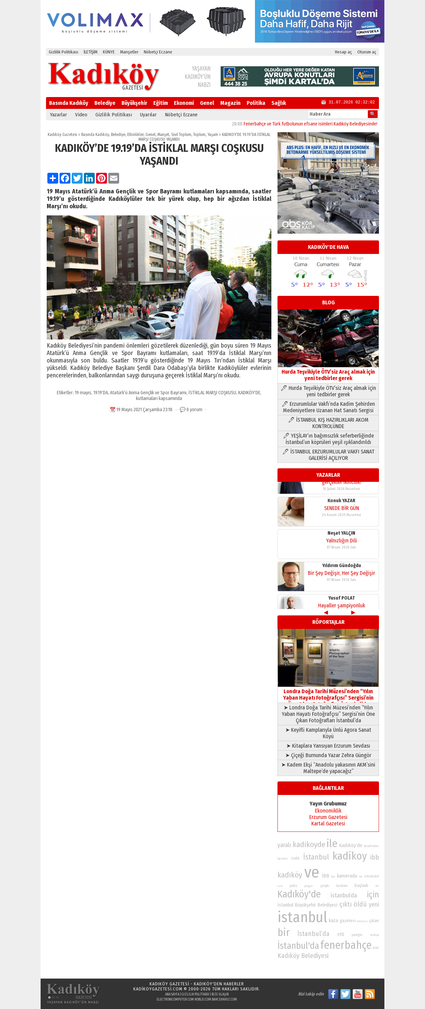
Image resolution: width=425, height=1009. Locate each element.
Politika (256, 103)
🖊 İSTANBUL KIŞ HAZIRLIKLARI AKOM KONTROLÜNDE (328, 423)
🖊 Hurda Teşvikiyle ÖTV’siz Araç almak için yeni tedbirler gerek (328, 391)
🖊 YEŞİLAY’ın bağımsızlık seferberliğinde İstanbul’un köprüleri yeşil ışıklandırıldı (328, 438)
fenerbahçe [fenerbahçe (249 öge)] (346, 945)
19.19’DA (100, 393)
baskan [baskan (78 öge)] (342, 886)
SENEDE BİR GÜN (341, 493)
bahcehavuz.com (224, 1000)
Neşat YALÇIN (341, 518)
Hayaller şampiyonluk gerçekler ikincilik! (341, 593)
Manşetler (129, 51)
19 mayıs (83, 393)
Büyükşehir (134, 103)
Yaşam (212, 134)
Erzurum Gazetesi (328, 817)
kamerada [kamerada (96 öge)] (347, 876)
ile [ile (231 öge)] (332, 843)
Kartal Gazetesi (328, 823)
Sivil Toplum (181, 134)
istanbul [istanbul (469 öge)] (302, 917)
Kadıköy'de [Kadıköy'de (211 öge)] (299, 894)
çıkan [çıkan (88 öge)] (374, 920)
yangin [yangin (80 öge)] (357, 934)
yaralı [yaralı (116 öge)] (284, 845)
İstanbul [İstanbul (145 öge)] (316, 857)
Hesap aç (343, 51)
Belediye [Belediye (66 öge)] (362, 921)
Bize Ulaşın (220, 994)
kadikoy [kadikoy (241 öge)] (349, 856)
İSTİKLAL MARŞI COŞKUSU (212, 393)
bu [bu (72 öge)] (333, 876)
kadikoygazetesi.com (157, 988)
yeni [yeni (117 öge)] (374, 904)
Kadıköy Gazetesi (62, 134)
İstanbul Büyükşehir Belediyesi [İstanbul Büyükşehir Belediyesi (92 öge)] (307, 905)
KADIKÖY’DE (249, 393)
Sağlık (278, 103)
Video (81, 115)
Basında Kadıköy (68, 103)
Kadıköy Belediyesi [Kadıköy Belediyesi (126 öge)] (303, 956)
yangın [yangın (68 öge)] (308, 886)
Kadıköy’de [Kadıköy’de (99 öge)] (350, 845)
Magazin (230, 103)
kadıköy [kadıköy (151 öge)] (289, 874)
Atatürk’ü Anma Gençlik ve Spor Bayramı (148, 393)
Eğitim (160, 103)
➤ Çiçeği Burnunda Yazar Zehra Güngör (328, 755)
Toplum (199, 134)
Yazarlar (58, 115)
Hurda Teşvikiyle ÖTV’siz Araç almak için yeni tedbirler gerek (328, 371)
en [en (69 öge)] (360, 876)
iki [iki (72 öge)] (377, 886)
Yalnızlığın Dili (341, 525)
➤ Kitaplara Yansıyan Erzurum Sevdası (328, 746)
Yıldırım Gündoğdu (341, 551)
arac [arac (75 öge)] (376, 948)
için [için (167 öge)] (373, 895)
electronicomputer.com (175, 1000)
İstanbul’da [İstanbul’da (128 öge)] (313, 934)
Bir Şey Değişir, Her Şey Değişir (341, 558)
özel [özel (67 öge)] (280, 886)
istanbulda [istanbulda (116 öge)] (344, 895)
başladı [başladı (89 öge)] (361, 885)
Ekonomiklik (328, 810)
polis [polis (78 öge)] (293, 886)
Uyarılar (148, 115)
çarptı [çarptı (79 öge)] (324, 886)
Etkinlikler (135, 134)
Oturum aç (366, 51)
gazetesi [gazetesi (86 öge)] (348, 920)
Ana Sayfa (172, 994)
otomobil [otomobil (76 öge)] (371, 876)
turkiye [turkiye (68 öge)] (374, 935)
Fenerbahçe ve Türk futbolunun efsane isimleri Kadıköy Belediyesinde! (322, 124)
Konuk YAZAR (341, 486)
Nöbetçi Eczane (158, 51)
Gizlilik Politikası (63, 51)
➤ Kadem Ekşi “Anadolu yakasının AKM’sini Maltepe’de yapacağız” (328, 767)
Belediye (104, 103)
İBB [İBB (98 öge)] (325, 876)
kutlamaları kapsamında (159, 398)
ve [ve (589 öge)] (311, 872)
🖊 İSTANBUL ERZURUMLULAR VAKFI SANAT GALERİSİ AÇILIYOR (328, 454)
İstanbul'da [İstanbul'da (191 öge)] (298, 945)
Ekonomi (184, 103)
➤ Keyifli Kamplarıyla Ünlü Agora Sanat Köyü (328, 733)
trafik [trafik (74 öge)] (295, 859)
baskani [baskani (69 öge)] (282, 858)
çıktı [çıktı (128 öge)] (345, 904)
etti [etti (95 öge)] (340, 934)
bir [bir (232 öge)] (283, 932)
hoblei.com (203, 1000)
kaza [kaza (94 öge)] (333, 920)
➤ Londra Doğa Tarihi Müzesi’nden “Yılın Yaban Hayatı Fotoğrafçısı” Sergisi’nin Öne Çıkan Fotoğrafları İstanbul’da (328, 714)
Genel (207, 103)
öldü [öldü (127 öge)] (360, 904)
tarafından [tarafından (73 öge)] (371, 846)
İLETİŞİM (90, 51)
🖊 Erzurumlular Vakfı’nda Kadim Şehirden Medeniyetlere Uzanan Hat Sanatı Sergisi (328, 407)
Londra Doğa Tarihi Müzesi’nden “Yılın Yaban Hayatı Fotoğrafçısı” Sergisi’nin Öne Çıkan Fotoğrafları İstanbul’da (328, 694)
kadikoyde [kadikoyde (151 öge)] (309, 844)
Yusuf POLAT (341, 583)
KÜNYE (109, 51)
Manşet (163, 134)
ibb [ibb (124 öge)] (374, 857)
